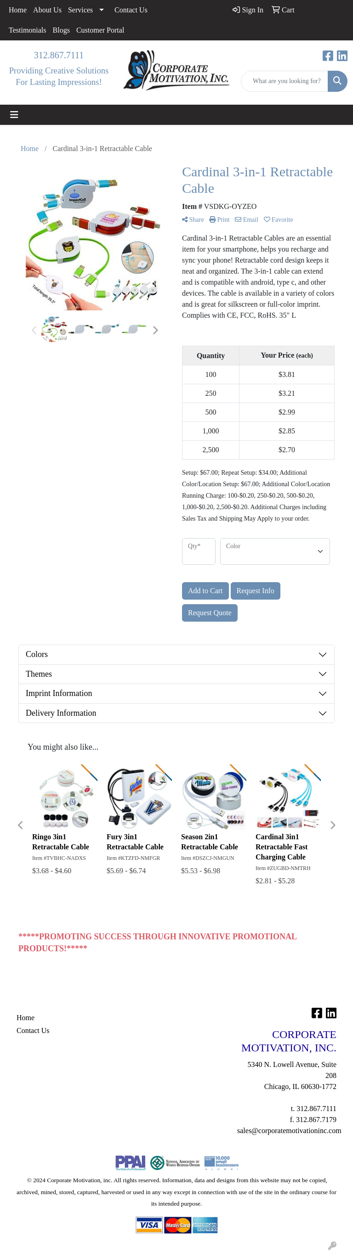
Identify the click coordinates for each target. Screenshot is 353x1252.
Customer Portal (100, 30)
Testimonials (27, 30)
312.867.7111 (59, 55)
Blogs (61, 30)
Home (18, 10)
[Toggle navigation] (14, 114)
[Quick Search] (284, 81)
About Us (47, 10)
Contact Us (131, 10)
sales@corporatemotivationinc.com (289, 1130)
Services (80, 10)
